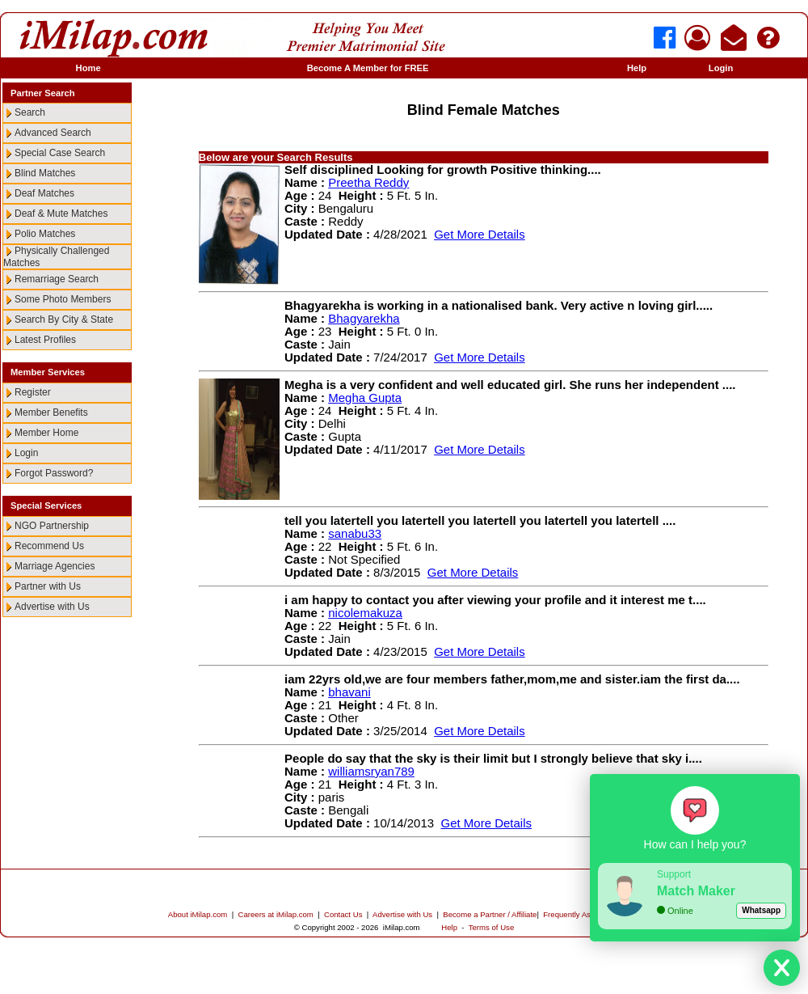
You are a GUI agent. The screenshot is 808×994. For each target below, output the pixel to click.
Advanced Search (53, 132)
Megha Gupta (365, 397)
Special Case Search (60, 153)
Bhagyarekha (363, 318)
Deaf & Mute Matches (61, 213)
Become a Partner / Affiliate (490, 914)
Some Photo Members (63, 299)
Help (636, 68)
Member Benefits (51, 412)
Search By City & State (64, 319)
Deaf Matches (44, 193)
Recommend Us (49, 546)
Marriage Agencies (55, 566)
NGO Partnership (52, 525)
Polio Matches (45, 233)
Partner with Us (48, 586)
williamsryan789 (371, 771)
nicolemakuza (365, 613)
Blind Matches (45, 173)
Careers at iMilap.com (276, 914)
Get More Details (479, 234)
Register (33, 392)
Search (30, 112)
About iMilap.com (198, 914)
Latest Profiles (45, 339)
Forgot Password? (54, 473)
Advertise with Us (52, 606)
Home (88, 68)
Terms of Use (492, 927)
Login (721, 68)
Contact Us (343, 914)
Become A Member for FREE (368, 68)
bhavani (349, 692)
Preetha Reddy (368, 182)
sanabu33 (354, 533)
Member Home (46, 432)
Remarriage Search (57, 279)
